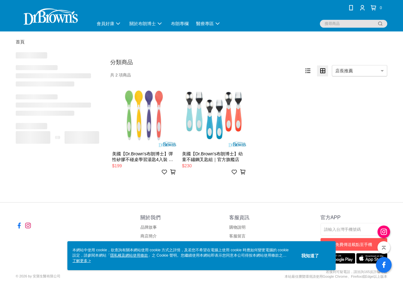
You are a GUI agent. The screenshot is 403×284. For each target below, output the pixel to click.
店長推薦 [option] (344, 70)
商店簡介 (148, 236)
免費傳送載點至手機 (353, 244)
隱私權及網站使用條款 (129, 255)
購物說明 (237, 227)
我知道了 (310, 255)
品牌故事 (148, 227)
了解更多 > (81, 261)
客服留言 (237, 236)
